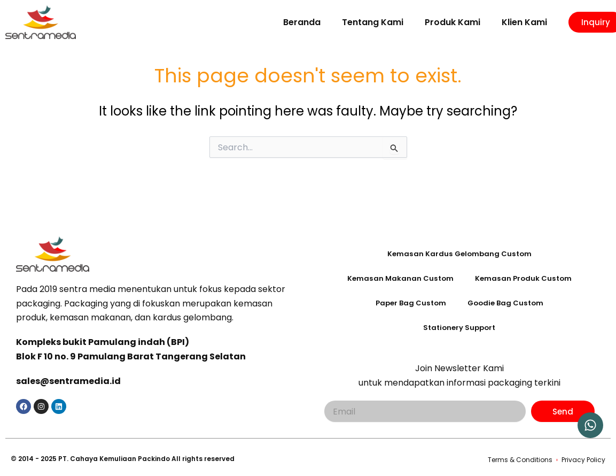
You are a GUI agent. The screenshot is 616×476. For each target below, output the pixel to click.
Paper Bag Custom (409, 303)
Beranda (302, 22)
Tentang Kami (372, 22)
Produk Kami (452, 22)
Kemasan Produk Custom (524, 278)
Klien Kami (524, 22)
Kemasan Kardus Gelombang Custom (459, 254)
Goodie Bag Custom (507, 303)
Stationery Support (459, 328)
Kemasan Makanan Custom (399, 278)
